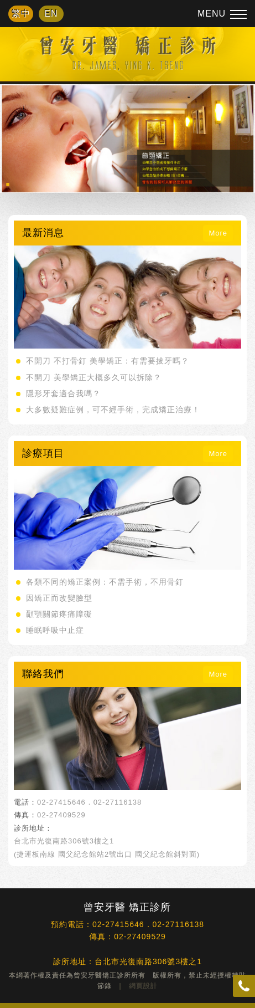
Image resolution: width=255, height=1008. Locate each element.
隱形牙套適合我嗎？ (63, 393)
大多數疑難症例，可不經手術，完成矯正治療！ (113, 409)
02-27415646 (61, 802)
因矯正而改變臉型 (59, 597)
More (218, 233)
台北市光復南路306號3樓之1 (64, 841)
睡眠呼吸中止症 (55, 630)
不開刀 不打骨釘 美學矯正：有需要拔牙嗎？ (107, 360)
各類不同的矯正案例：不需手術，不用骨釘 (105, 581)
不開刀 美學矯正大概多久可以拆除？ (94, 377)
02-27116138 (117, 802)
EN (51, 13)
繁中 (21, 13)
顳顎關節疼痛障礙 (59, 614)
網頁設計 (143, 986)
